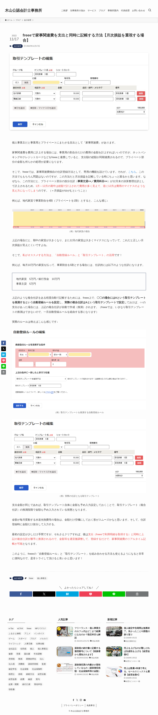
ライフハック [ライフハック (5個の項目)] (15, 643)
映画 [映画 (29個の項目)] (20, 659)
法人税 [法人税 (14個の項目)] (12, 664)
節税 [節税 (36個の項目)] (20, 674)
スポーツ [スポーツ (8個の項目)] (22, 638)
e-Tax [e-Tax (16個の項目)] (11, 628)
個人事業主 (41, 578)
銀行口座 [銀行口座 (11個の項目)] (26, 684)
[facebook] (73, 700)
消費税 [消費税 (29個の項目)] (21, 664)
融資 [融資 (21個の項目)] (30, 679)
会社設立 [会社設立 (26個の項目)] (13, 649)
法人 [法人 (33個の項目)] (42, 659)
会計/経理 (17, 46)
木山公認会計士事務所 (23, 10)
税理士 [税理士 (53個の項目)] (12, 674)
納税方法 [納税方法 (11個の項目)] (30, 674)
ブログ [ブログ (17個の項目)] (33, 638)
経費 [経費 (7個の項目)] (22, 679)
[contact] (84, 700)
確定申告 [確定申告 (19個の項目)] (13, 669)
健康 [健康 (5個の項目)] (11, 654)
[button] (21, 594)
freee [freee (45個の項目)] (29, 628)
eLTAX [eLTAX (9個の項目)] (20, 628)
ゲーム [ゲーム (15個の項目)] (12, 638)
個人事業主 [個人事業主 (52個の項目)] (43, 649)
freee (31, 578)
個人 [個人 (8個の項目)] (32, 649)
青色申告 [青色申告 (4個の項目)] (38, 684)
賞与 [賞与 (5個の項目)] (38, 679)
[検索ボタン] (149, 10)
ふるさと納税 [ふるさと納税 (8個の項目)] (15, 633)
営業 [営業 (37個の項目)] (18, 654)
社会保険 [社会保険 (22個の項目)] (24, 669)
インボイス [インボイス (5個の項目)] (39, 633)
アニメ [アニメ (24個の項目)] (27, 633)
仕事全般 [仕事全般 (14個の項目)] (40, 643)
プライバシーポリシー (73, 705)
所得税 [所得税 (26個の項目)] (12, 659)
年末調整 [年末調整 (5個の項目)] (38, 654)
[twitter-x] (77, 700)
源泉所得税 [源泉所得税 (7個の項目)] (33, 664)
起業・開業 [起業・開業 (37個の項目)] (14, 684)
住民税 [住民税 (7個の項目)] (23, 649)
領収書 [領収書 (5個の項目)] (12, 689)
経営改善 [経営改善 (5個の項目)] (13, 679)
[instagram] (80, 700)
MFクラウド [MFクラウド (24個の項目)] (40, 628)
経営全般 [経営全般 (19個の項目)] (42, 674)
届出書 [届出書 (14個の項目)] (27, 654)
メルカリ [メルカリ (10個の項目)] (44, 638)
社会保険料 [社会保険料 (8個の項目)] (37, 669)
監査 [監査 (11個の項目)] (44, 664)
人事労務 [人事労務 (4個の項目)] (28, 643)
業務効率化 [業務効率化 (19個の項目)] (31, 659)
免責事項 (91, 705)
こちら (132, 171)
